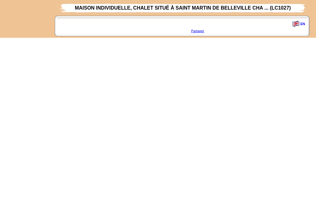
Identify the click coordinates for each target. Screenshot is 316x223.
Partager (197, 31)
